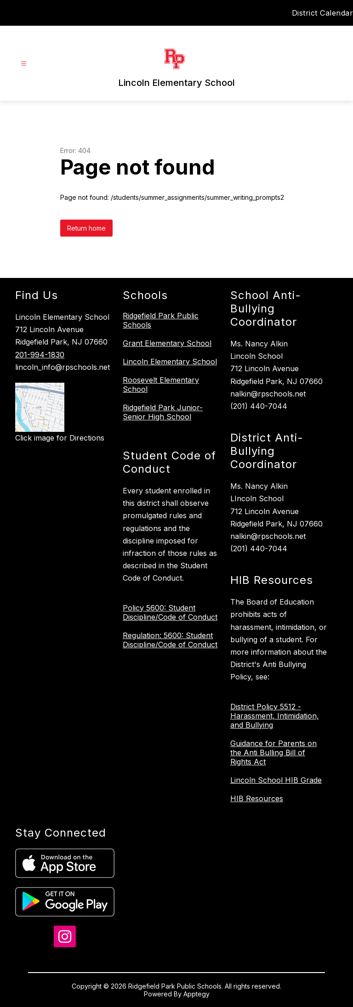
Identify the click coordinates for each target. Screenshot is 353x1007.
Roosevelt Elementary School (161, 384)
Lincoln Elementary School (170, 361)
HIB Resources (256, 798)
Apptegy (196, 994)
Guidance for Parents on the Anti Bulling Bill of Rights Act (273, 752)
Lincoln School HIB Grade (276, 780)
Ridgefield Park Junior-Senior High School (163, 412)
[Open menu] (23, 63)
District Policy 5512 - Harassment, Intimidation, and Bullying (274, 716)
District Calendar (322, 12)
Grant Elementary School (167, 343)
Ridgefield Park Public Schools (161, 320)
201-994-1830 (39, 354)
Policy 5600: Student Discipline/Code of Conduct (170, 612)
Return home (86, 228)
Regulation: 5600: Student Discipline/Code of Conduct (170, 640)
